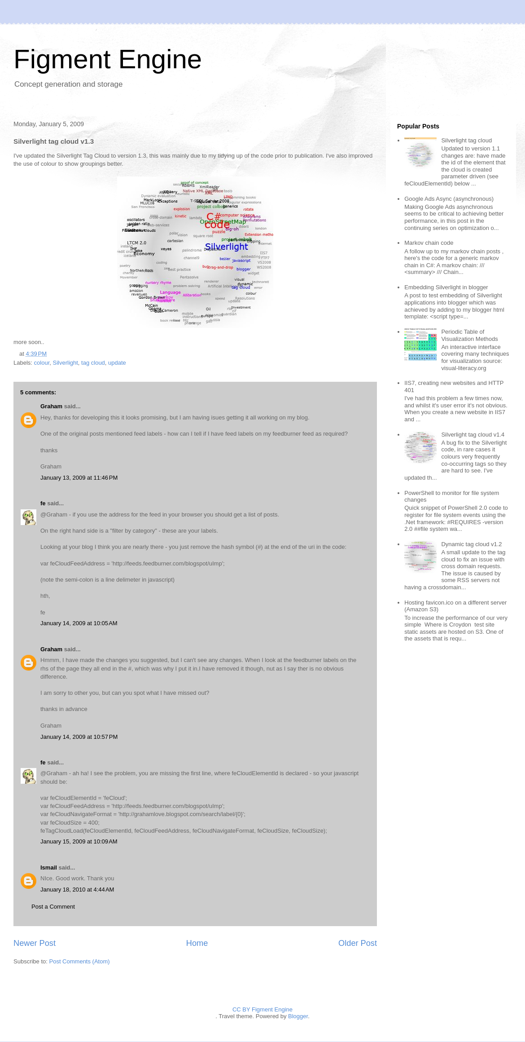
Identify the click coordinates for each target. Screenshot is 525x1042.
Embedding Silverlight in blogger (446, 287)
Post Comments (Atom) (79, 961)
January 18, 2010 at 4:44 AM (77, 889)
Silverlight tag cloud (466, 140)
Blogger (298, 1016)
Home (197, 943)
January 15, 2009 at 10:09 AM (79, 841)
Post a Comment (53, 906)
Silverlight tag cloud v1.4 (472, 434)
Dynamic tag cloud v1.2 (471, 544)
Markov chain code (428, 242)
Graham (51, 406)
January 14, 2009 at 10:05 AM (79, 623)
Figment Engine (107, 59)
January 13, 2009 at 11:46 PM (79, 477)
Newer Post (34, 943)
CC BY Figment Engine (262, 1009)
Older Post (357, 943)
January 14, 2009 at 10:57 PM (79, 736)
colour (42, 362)
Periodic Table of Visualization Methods (469, 335)
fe (43, 503)
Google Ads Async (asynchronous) (449, 198)
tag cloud (93, 362)
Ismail (48, 867)
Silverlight (65, 362)
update (117, 362)
